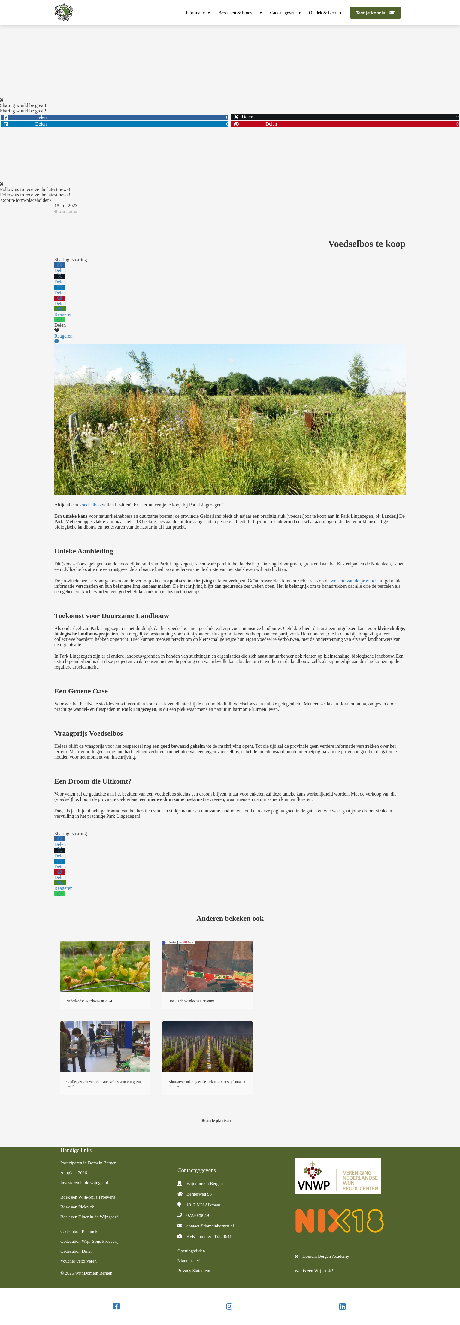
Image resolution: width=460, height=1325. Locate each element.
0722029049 (197, 1215)
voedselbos (90, 504)
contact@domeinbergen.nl (210, 1225)
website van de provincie (355, 580)
